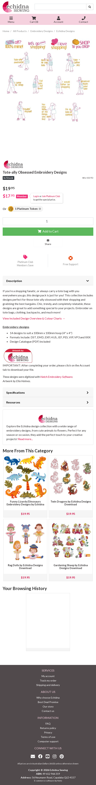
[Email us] (34, 756)
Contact (83, 20)
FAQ (48, 723)
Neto (59, 780)
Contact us (48, 710)
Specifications (15, 392)
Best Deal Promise (48, 702)
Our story (48, 706)
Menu (11, 20)
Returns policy (48, 728)
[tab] (48, 280)
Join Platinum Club (51, 196)
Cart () (34, 20)
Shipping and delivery (48, 684)
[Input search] (60, 7)
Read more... (25, 439)
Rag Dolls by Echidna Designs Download (25, 567)
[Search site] (89, 7)
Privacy (48, 732)
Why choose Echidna (48, 697)
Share (48, 242)
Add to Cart (48, 231)
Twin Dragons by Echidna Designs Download (70, 503)
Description (14, 280)
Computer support (48, 741)
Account (58, 20)
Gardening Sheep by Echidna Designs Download (71, 567)
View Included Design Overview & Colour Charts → (34, 318)
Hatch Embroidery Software (56, 376)
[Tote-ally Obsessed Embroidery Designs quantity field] (48, 221)
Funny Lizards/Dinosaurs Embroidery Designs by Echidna (25, 503)
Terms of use (48, 736)
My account (48, 676)
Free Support (70, 264)
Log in (36, 196)
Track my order (48, 680)
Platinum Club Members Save (25, 263)
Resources (13, 402)
